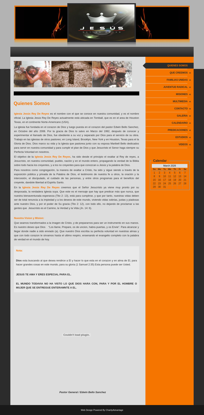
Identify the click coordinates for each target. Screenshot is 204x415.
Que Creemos (179, 72)
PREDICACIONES (178, 130)
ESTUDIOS (182, 137)
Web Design (87, 410)
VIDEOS (183, 144)
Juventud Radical (175, 87)
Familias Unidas (177, 79)
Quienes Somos (177, 65)
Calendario (180, 123)
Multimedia (180, 101)
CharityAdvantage (114, 410)
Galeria (182, 115)
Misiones (182, 94)
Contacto (181, 108)
